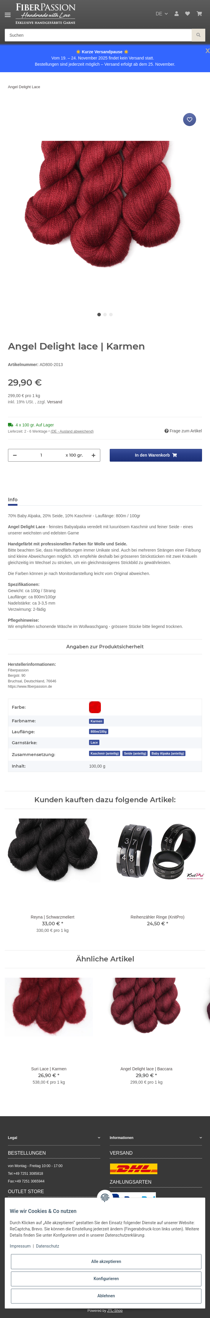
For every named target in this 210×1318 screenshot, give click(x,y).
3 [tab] (111, 314)
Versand (54, 401)
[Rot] (95, 707)
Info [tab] (12, 499)
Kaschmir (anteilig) (105, 753)
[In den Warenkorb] (12, 105)
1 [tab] (99, 314)
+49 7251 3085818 (28, 1174)
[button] (176, 14)
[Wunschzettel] (187, 14)
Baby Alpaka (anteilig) (168, 753)
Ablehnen (106, 1295)
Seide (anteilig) (135, 753)
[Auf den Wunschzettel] (189, 119)
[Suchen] (98, 35)
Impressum (20, 1246)
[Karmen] (96, 721)
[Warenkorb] (199, 14)
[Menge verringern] (14, 455)
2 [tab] (105, 314)
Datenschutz (47, 1246)
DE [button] (159, 13)
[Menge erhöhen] (93, 455)
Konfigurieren (106, 1278)
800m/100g (99, 731)
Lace (94, 742)
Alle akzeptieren (106, 1261)
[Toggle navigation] (8, 12)
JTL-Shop (114, 1311)
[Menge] (41, 455)
